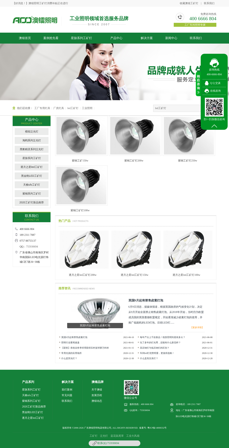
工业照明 (87, 108)
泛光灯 (104, 435)
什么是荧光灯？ (69, 358)
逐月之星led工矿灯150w (134, 275)
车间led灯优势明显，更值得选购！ (157, 353)
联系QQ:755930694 (108, 443)
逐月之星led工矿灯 (32, 166)
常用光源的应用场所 (71, 353)
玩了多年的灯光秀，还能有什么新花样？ (160, 342)
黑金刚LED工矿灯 (31, 175)
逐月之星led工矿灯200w (82, 275)
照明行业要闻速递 (70, 342)
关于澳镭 (96, 389)
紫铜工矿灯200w (133, 160)
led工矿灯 (72, 108)
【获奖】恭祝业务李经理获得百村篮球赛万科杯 (85, 348)
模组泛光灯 (31, 131)
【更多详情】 (197, 327)
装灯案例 (67, 389)
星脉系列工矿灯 (81, 38)
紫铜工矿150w (80, 160)
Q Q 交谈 (215, 83)
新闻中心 (171, 38)
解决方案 (147, 38)
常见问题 (67, 395)
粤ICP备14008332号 (157, 427)
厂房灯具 (58, 108)
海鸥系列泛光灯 (31, 140)
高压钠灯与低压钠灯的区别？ (154, 348)
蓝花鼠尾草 (117, 435)
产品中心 (116, 38)
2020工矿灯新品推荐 (31, 202)
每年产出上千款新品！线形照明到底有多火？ (162, 337)
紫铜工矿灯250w (187, 160)
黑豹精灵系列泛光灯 (32, 149)
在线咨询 (215, 90)
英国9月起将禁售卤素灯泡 (74, 337)
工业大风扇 (132, 435)
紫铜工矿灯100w (80, 210)
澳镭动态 (96, 401)
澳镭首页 (25, 38)
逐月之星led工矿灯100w (186, 275)
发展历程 (96, 395)
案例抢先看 (50, 38)
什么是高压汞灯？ (149, 358)
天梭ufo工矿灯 (31, 184)
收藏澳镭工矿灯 (189, 3)
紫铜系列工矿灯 (31, 193)
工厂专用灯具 (42, 108)
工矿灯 (94, 435)
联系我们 (209, 3)
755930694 (32, 246)
